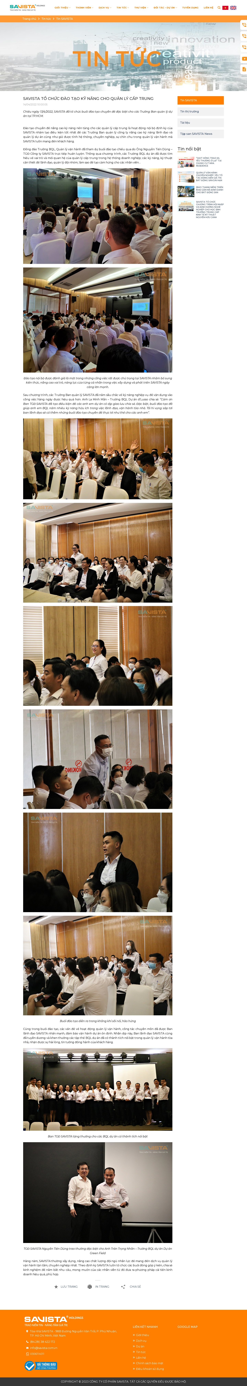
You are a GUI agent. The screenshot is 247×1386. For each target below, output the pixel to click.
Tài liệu (185, 122)
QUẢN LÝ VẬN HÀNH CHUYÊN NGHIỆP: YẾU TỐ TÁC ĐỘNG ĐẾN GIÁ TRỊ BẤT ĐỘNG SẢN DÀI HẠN (209, 176)
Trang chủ (29, 18)
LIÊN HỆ (208, 7)
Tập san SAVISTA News (196, 133)
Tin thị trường (189, 111)
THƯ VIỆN (141, 7)
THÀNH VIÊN (84, 7)
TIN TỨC (122, 7)
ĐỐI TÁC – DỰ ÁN (165, 7)
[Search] (219, 7)
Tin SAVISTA (64, 18)
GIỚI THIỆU (62, 7)
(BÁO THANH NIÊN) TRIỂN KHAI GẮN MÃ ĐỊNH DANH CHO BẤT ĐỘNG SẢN (209, 190)
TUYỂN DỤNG (190, 7)
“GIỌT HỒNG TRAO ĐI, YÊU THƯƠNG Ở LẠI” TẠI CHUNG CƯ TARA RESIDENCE (208, 162)
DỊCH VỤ (105, 7)
